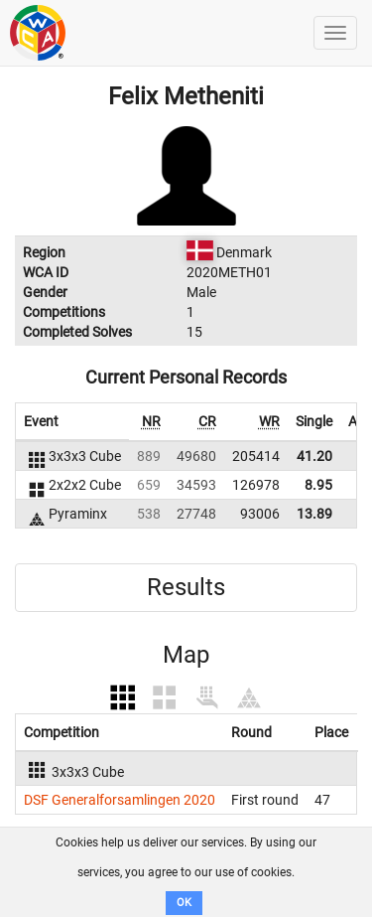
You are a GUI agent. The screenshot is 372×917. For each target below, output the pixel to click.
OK (184, 902)
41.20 (314, 456)
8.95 (318, 485)
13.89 (314, 514)
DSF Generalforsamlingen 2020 (119, 800)
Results (186, 587)
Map (186, 655)
